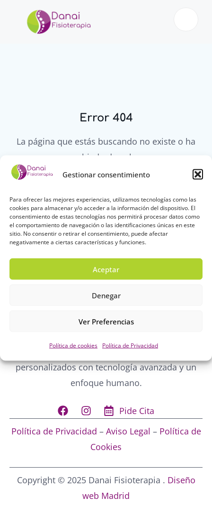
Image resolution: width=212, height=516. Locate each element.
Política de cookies (73, 345)
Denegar (106, 295)
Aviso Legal (128, 431)
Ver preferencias (106, 321)
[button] (198, 174)
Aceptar (106, 269)
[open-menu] (186, 19)
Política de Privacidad (130, 345)
